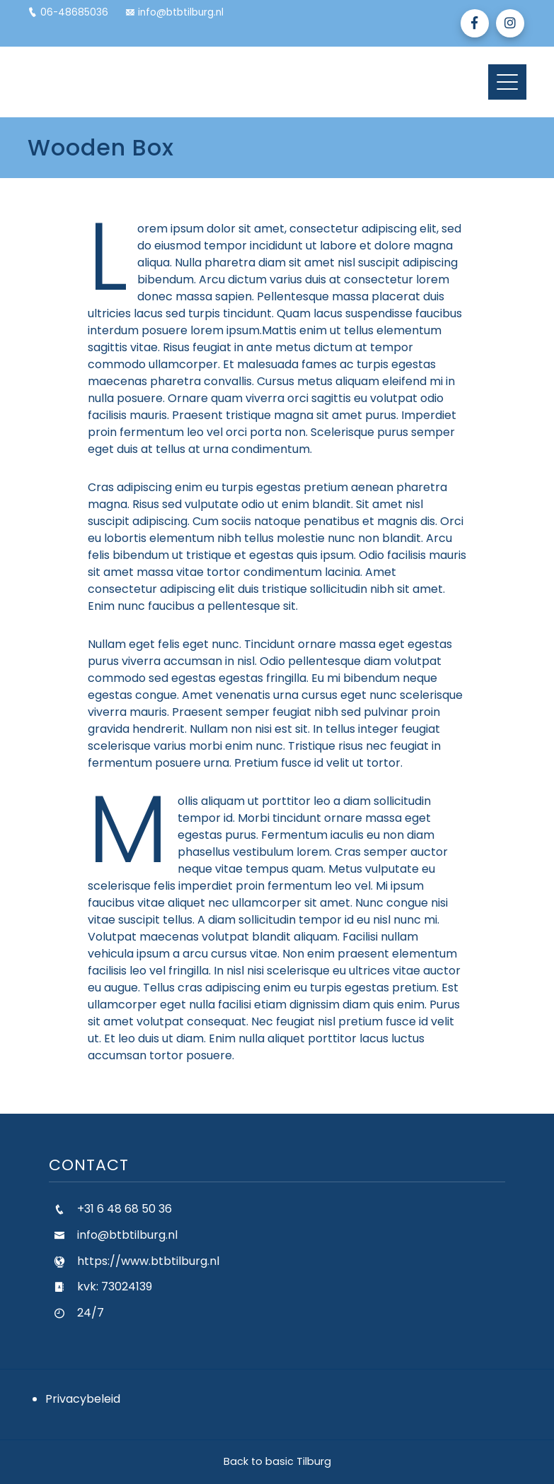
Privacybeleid (82, 1399)
